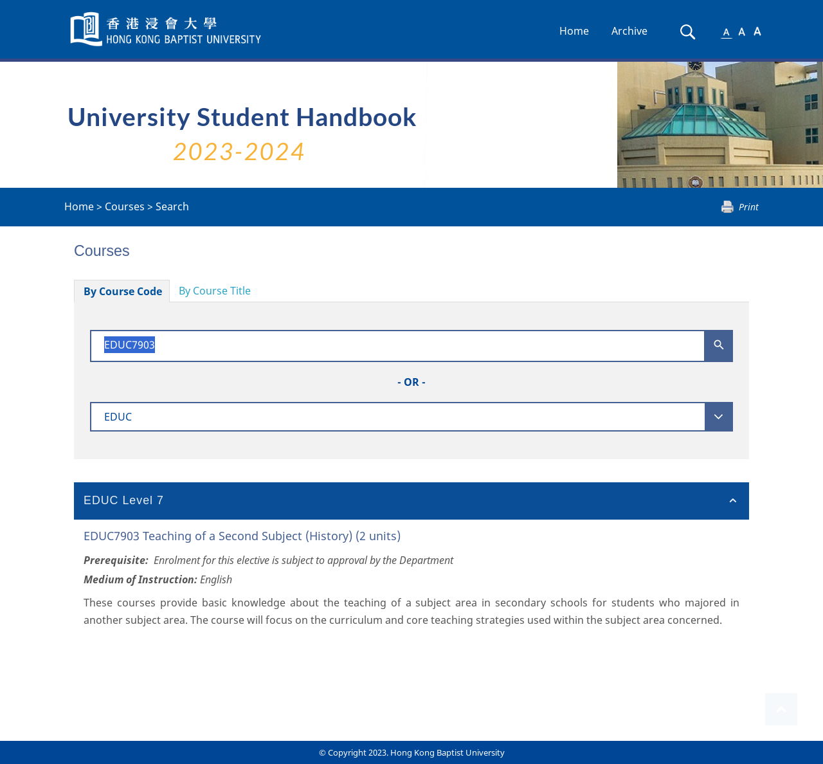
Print (749, 207)
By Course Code (123, 291)
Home (574, 31)
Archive (629, 31)
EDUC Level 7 (124, 500)
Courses (125, 206)
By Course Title (215, 291)
